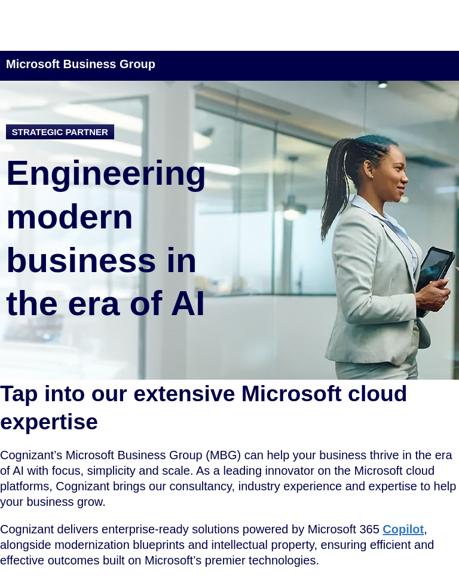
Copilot (403, 529)
